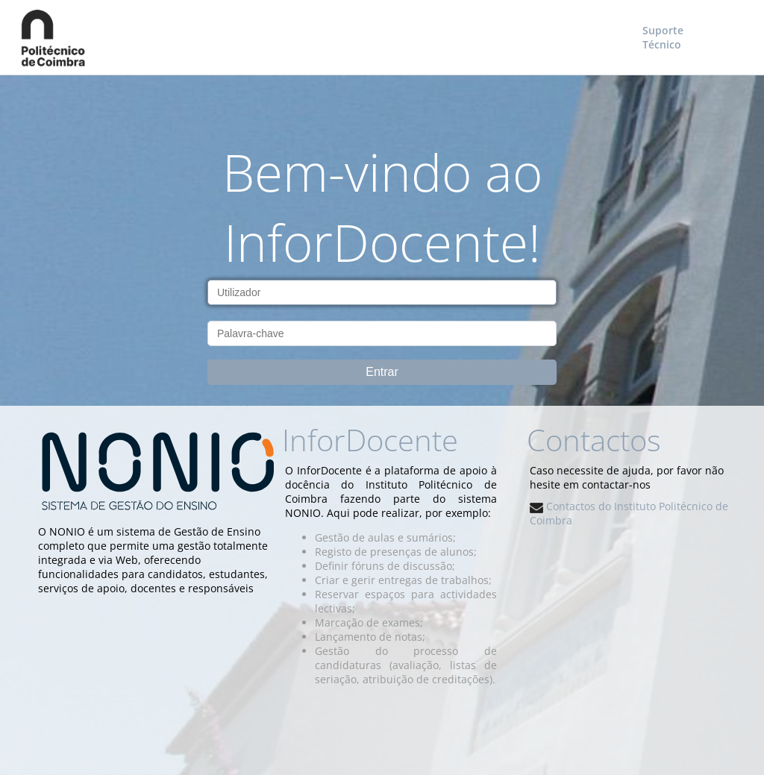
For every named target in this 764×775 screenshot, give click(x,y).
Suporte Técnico (662, 37)
